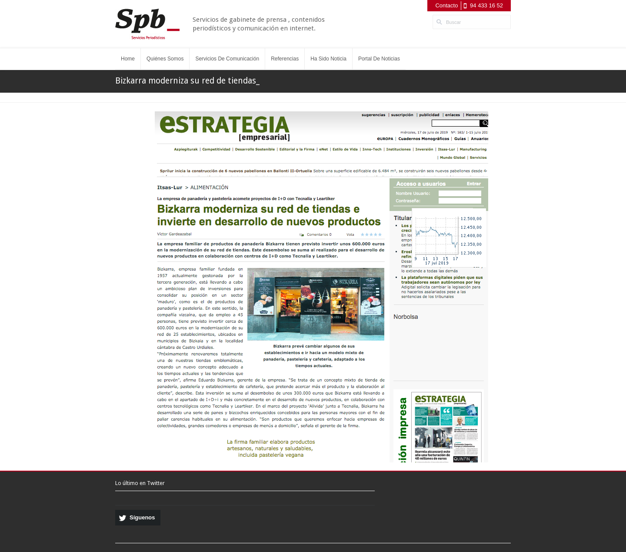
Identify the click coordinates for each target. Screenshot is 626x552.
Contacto (446, 5)
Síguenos (142, 517)
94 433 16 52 (486, 5)
